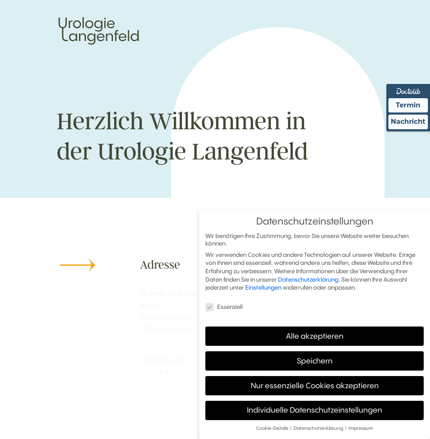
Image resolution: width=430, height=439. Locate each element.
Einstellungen (263, 286)
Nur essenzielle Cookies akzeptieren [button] (315, 383)
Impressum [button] (361, 426)
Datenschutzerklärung (308, 277)
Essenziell (224, 305)
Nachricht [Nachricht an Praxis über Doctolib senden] (408, 121)
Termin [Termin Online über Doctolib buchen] (408, 105)
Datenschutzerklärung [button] (319, 426)
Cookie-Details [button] (272, 426)
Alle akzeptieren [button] (314, 334)
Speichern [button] (315, 358)
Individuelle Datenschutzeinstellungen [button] (314, 408)
